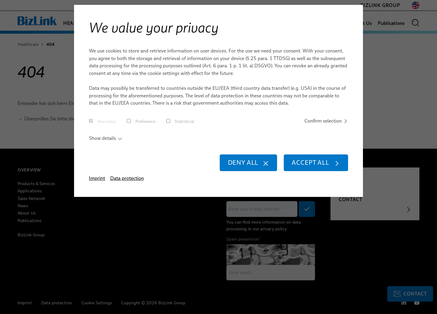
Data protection (127, 178)
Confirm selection (326, 121)
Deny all (248, 162)
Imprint (97, 178)
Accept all (316, 162)
